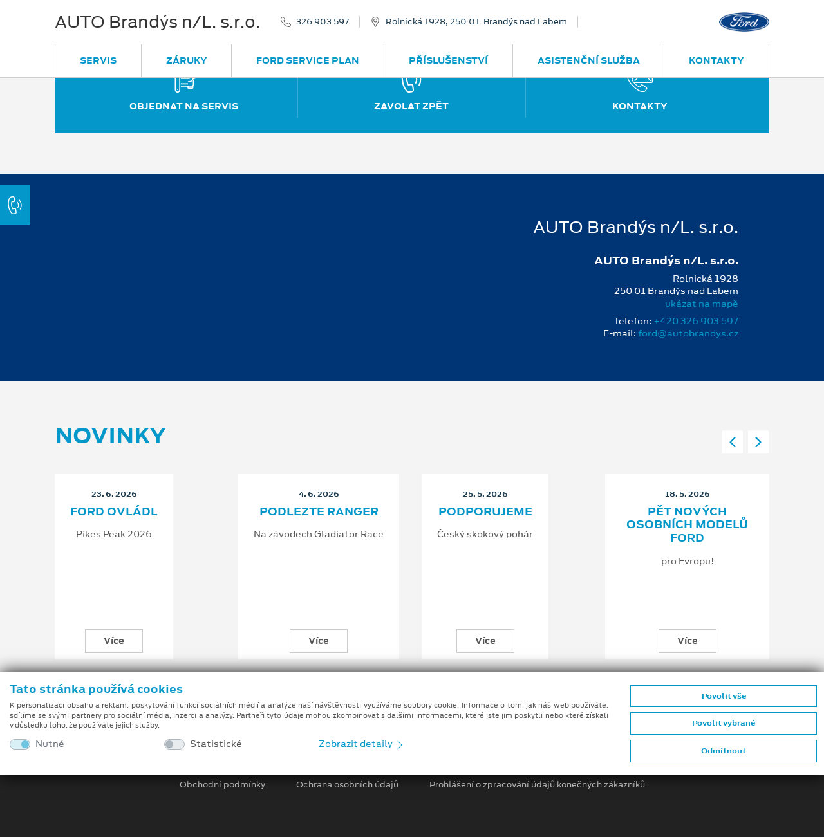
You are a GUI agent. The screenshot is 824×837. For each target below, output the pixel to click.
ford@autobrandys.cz (688, 333)
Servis (98, 60)
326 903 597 (322, 22)
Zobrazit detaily (362, 743)
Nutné (49, 744)
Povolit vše (724, 696)
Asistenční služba (589, 60)
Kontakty (716, 60)
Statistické (216, 744)
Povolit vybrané (723, 723)
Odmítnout (723, 751)
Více (114, 640)
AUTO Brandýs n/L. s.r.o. (157, 21)
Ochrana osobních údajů (347, 785)
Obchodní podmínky (222, 785)
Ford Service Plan (307, 60)
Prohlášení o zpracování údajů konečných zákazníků (537, 785)
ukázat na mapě (701, 303)
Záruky (186, 60)
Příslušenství (448, 60)
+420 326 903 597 (695, 321)
